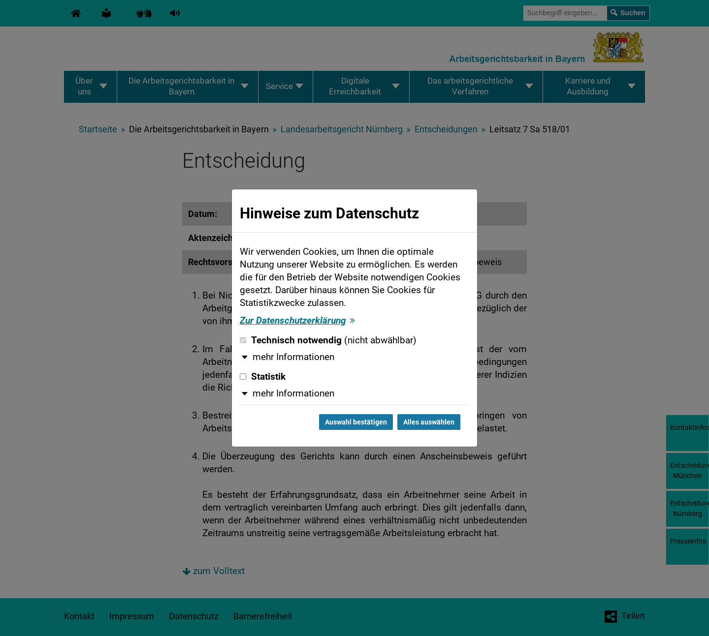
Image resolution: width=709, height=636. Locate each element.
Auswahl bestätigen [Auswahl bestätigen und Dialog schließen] (356, 422)
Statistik (263, 376)
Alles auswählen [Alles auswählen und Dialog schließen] (428, 422)
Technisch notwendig (328, 340)
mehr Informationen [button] (293, 357)
